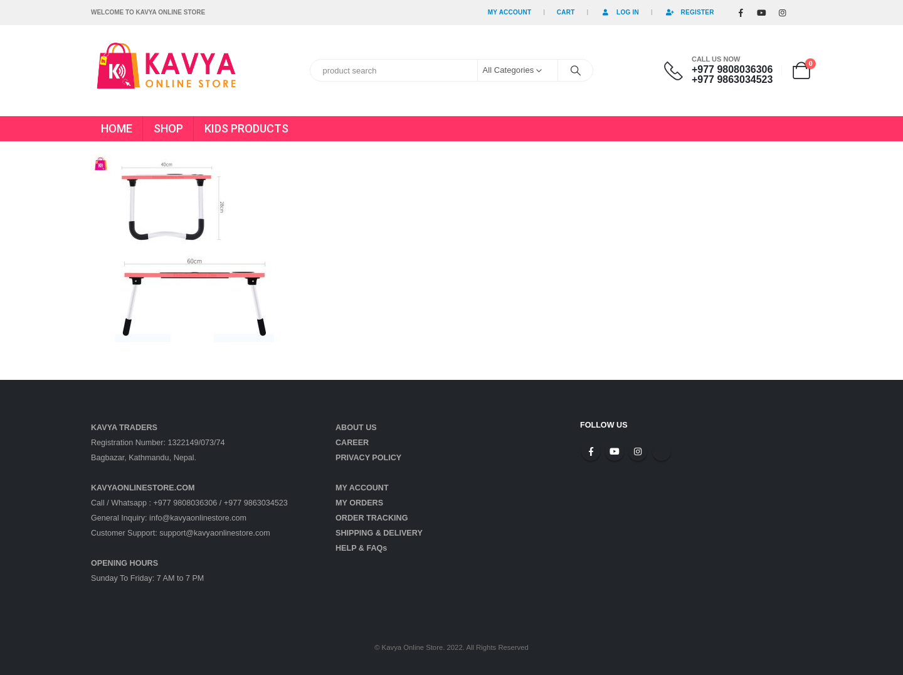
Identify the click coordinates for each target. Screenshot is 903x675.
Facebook (590, 451)
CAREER (352, 442)
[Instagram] (782, 12)
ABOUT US (356, 427)
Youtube (614, 451)
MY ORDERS (359, 503)
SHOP (168, 128)
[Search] (575, 70)
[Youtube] (761, 12)
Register (689, 12)
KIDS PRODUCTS (246, 128)
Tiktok (661, 451)
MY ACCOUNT (362, 487)
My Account (510, 12)
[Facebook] (741, 12)
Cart (566, 12)
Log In (619, 12)
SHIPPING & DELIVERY (379, 533)
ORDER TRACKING (371, 518)
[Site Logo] (166, 70)
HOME (116, 128)
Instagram (637, 451)
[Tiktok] (802, 12)
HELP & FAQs (361, 548)
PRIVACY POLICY (368, 457)
